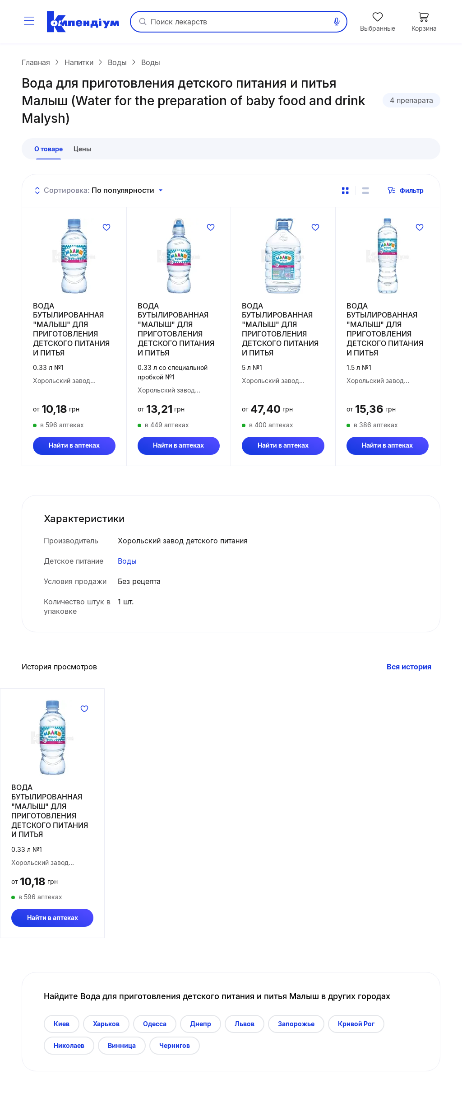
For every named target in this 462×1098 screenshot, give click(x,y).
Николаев (69, 1048)
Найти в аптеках (74, 449)
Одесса (154, 1027)
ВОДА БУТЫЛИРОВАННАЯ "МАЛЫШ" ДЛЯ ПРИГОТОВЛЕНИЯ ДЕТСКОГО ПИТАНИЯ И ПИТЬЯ (71, 332)
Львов (244, 1027)
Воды (127, 564)
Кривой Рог (356, 1027)
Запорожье (296, 1027)
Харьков (106, 1027)
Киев (61, 1027)
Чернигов (174, 1048)
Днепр (200, 1027)
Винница (122, 1048)
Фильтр (405, 193)
